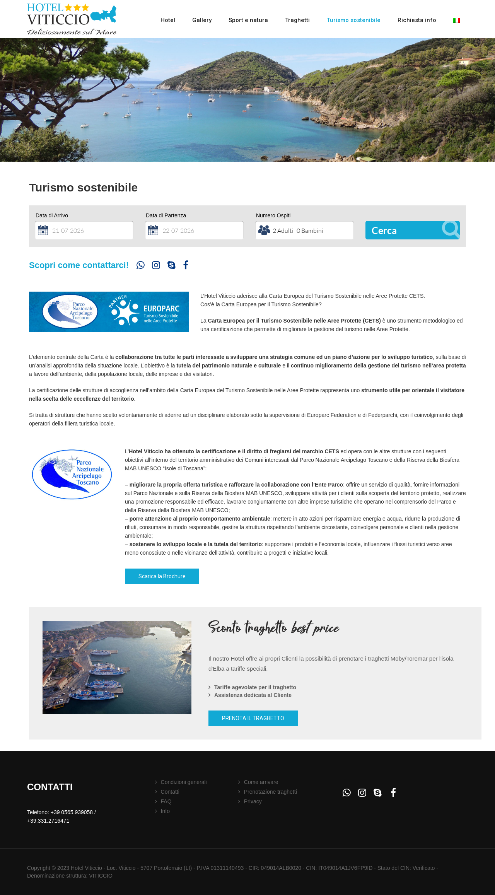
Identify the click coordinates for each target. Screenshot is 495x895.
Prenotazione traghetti (270, 792)
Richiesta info (417, 20)
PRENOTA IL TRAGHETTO (253, 718)
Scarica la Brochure (162, 576)
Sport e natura (248, 20)
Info (165, 811)
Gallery (202, 20)
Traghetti (297, 20)
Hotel (167, 20)
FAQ (166, 801)
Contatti (170, 792)
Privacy (253, 801)
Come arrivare (261, 782)
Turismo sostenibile (354, 20)
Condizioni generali (184, 782)
